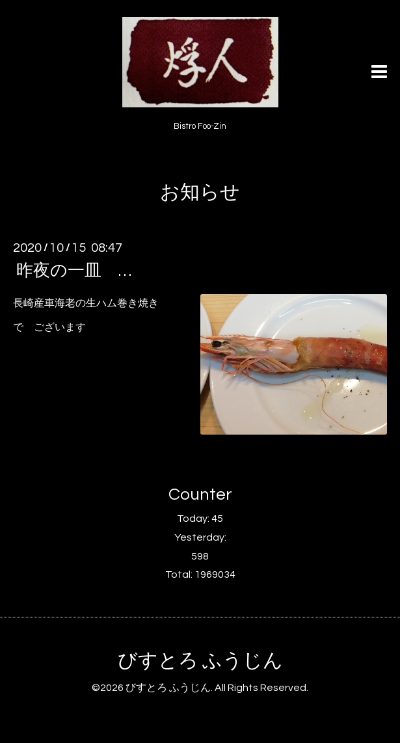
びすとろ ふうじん (200, 661)
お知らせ (200, 192)
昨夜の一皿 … (73, 270)
